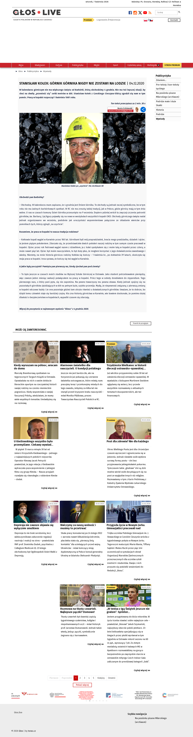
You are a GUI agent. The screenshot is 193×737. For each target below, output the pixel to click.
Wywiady (47, 71)
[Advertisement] (96, 43)
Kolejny (101, 678)
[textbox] (166, 12)
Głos (20, 71)
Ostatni (111, 678)
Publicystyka (33, 71)
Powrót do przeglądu (140, 323)
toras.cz (32, 731)
